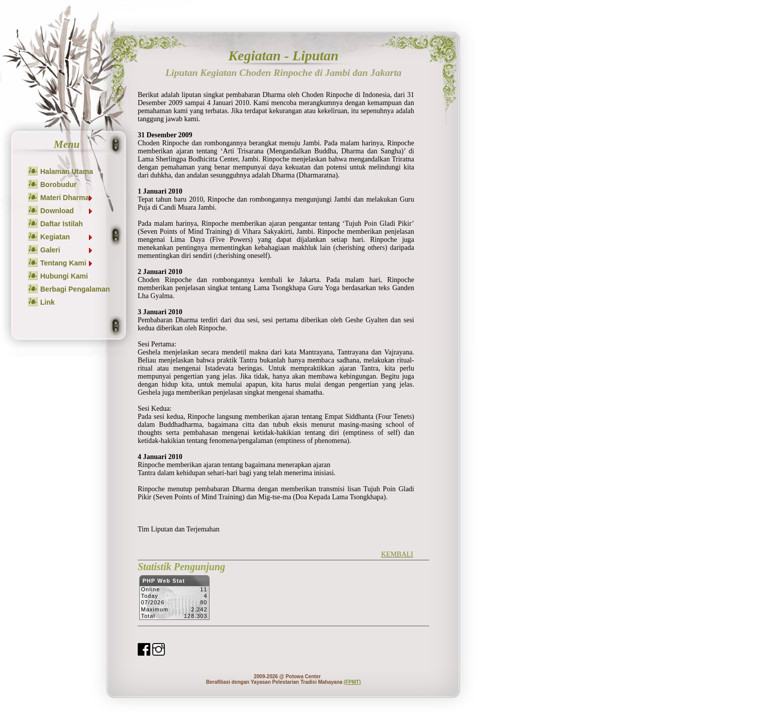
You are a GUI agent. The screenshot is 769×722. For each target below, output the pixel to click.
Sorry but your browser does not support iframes (174, 600)
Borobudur (58, 184)
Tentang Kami (66, 263)
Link (47, 302)
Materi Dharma (66, 198)
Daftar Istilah (61, 224)
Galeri (66, 250)
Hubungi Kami (64, 276)
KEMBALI (397, 554)
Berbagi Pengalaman (75, 289)
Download (66, 211)
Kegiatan (66, 237)
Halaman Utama (66, 171)
